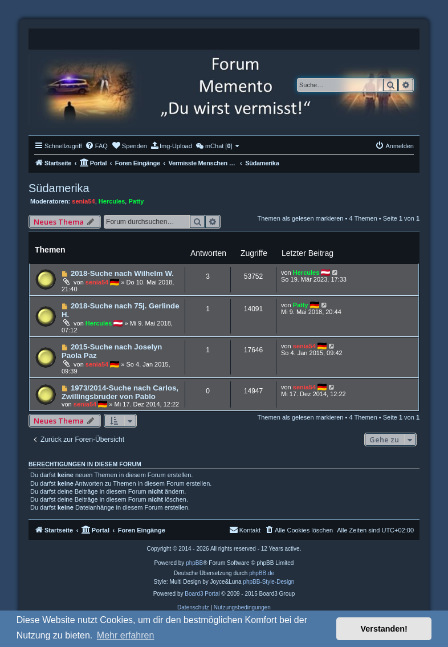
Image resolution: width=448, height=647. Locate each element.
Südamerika (58, 188)
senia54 (83, 201)
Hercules (112, 201)
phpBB (194, 563)
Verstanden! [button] (384, 628)
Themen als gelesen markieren (300, 218)
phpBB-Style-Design (268, 582)
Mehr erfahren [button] (125, 635)
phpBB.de (261, 573)
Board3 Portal (202, 594)
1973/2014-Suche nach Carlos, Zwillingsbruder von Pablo (120, 392)
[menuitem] (96, 146)
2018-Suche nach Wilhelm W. (122, 273)
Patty (136, 201)
